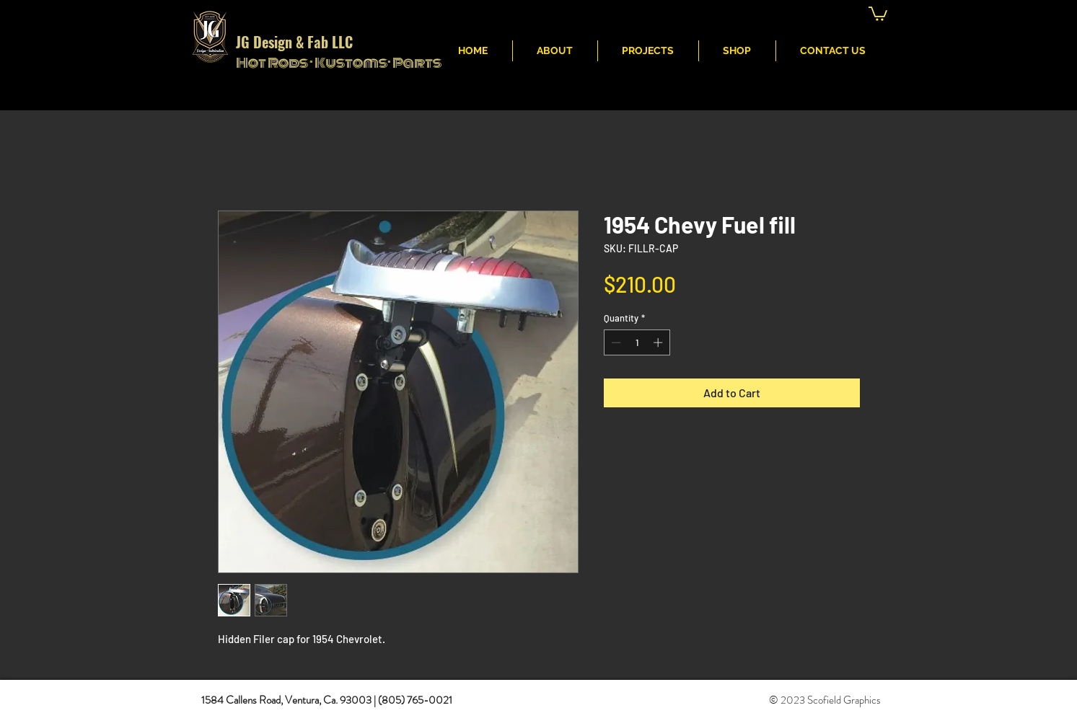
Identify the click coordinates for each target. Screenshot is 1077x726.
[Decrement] (614, 342)
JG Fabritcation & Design (660, 15)
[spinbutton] (637, 342)
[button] (878, 13)
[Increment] (659, 342)
